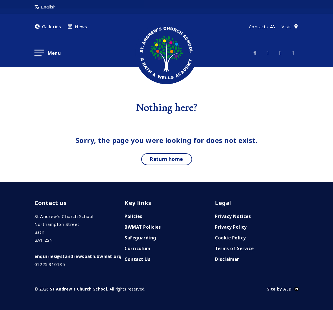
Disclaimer (227, 259)
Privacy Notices (233, 216)
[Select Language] (61, 7)
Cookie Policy (230, 238)
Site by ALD (279, 289)
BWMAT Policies (143, 227)
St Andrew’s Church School (78, 289)
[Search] (255, 53)
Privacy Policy (231, 227)
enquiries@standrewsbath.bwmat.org (78, 256)
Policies (133, 216)
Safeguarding (140, 238)
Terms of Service (234, 248)
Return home (166, 159)
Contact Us (137, 259)
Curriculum (137, 248)
